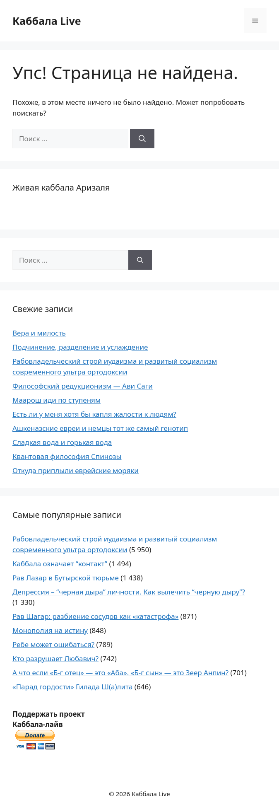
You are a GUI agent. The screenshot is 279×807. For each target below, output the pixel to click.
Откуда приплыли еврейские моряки (75, 470)
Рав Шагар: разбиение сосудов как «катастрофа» (95, 616)
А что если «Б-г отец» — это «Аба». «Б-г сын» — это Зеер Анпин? (120, 672)
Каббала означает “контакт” (59, 563)
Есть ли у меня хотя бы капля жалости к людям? (94, 414)
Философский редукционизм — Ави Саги (82, 386)
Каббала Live (46, 21)
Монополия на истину (50, 630)
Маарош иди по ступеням (56, 400)
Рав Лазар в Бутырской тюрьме (65, 577)
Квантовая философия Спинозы (66, 456)
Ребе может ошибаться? (53, 644)
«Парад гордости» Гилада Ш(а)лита (72, 686)
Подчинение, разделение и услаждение (80, 347)
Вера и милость (39, 333)
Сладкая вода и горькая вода (62, 442)
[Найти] (142, 139)
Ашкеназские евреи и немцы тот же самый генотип (100, 428)
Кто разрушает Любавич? (55, 658)
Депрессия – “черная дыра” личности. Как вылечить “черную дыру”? (128, 592)
